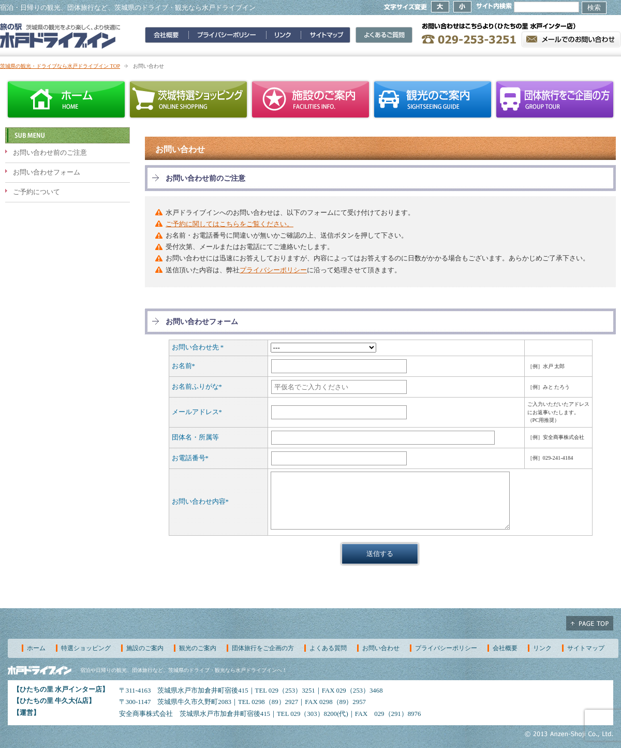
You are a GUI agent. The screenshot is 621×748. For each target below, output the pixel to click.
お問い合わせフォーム (46, 172)
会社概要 (505, 648)
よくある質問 (328, 648)
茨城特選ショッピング (188, 99)
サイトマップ (585, 648)
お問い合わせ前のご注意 (50, 152)
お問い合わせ (381, 648)
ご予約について (36, 192)
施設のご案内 (310, 99)
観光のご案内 (433, 99)
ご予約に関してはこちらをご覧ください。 (229, 224)
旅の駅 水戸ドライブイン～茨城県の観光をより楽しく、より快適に (60, 35)
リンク (542, 648)
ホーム (66, 99)
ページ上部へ (589, 623)
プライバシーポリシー (273, 270)
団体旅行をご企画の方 (555, 99)
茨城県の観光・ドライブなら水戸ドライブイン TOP (60, 66)
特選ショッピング (86, 648)
